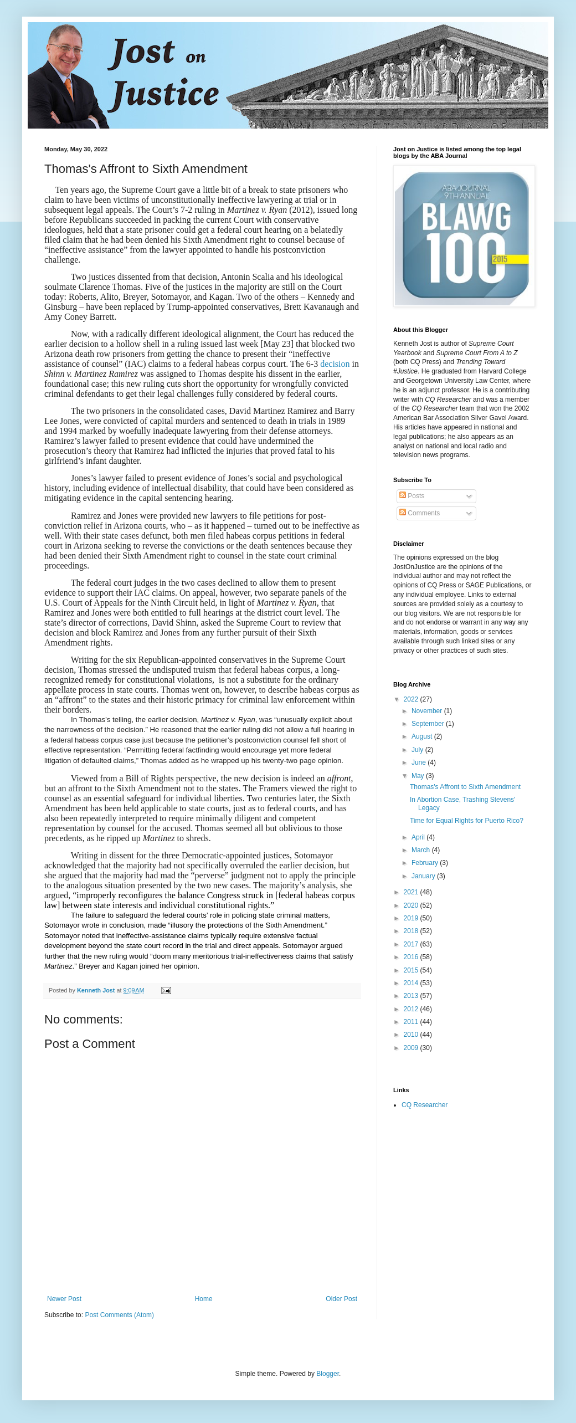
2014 (412, 983)
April (419, 837)
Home (204, 1299)
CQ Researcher (425, 1105)
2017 (412, 944)
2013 (412, 996)
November (428, 711)
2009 (412, 1048)
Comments (419, 513)
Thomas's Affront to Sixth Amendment (465, 787)
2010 (412, 1034)
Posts (411, 496)
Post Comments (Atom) (119, 1315)
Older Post (341, 1299)
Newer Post (64, 1299)
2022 (412, 699)
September (429, 724)
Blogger (327, 1374)
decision (334, 363)
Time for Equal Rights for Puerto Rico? (466, 821)
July (418, 750)
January (424, 876)
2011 (412, 1022)
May (419, 776)
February (426, 863)
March (422, 850)
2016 (412, 957)
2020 (412, 905)
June (420, 762)
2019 (412, 918)
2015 (412, 970)
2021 (412, 892)
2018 (412, 931)
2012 (412, 1009)
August (423, 736)
